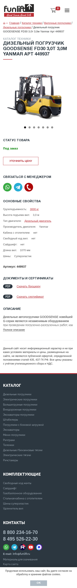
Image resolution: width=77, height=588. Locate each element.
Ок (39, 583)
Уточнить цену (20, 160)
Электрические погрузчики (20, 399)
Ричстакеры (10, 460)
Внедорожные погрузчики (19, 409)
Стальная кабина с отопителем (22, 498)
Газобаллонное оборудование (22, 493)
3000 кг (34, 209)
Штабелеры (10, 419)
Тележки (8, 445)
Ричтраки (9, 440)
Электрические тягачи (17, 455)
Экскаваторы (11, 429)
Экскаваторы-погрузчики (18, 414)
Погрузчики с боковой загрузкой (23, 424)
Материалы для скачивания (20, 559)
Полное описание (14, 329)
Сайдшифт (9, 488)
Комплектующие (22, 474)
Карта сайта (10, 564)
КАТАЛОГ (12, 385)
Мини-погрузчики (14, 434)
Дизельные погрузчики (17, 394)
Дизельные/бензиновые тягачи (23, 450)
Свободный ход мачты (17, 483)
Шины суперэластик (16, 503)
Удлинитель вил (13, 508)
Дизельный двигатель (37, 220)
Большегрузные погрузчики (20, 404)
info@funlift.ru (21, 553)
